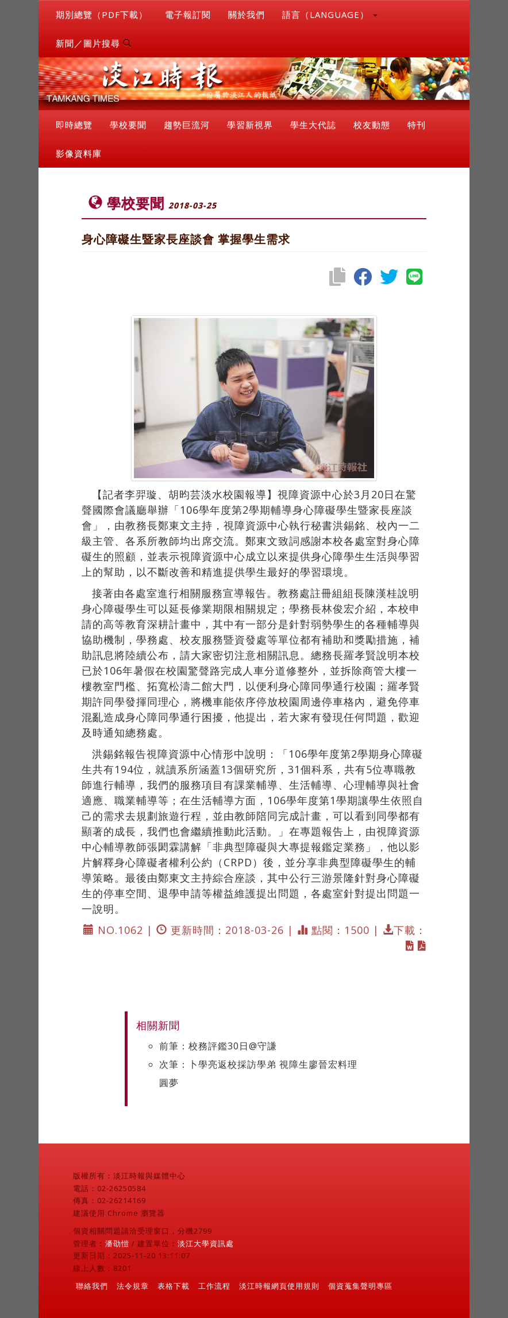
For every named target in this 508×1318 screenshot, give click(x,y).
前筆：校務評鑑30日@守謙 (218, 1046)
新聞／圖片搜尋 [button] (94, 43)
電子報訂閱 (188, 14)
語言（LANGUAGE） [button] (330, 14)
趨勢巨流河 (187, 124)
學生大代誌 (313, 124)
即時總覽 (74, 124)
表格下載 (173, 1286)
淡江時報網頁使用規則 (279, 1286)
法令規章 (133, 1286)
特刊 (416, 124)
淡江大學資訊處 (206, 1243)
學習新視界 (250, 124)
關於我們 (246, 14)
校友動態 (371, 124)
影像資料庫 (79, 153)
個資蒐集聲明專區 (360, 1286)
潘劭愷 (117, 1243)
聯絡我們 (92, 1286)
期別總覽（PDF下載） (102, 14)
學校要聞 (128, 124)
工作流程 (214, 1286)
